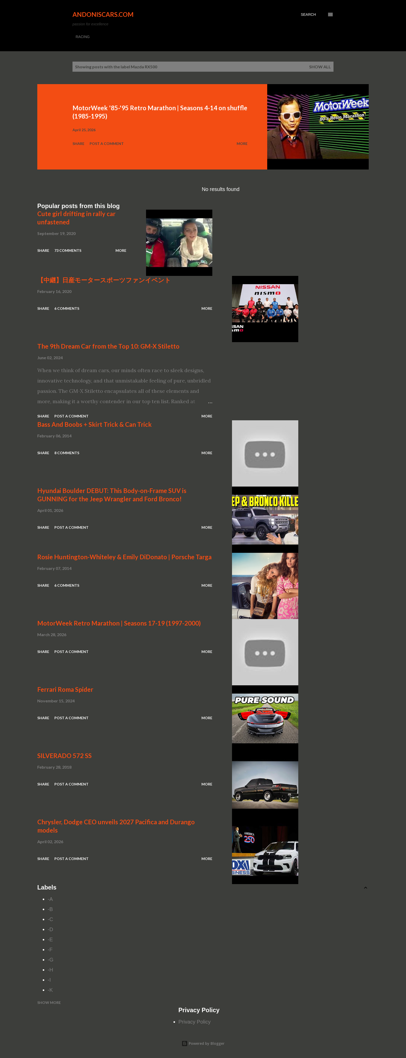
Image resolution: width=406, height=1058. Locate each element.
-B (50, 909)
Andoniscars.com (103, 14)
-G (50, 960)
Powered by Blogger (203, 1043)
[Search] (308, 14)
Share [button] (78, 143)
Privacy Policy (194, 1022)
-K (50, 990)
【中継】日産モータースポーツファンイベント (104, 280)
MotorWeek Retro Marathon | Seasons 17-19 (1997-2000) (119, 623)
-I (49, 980)
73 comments (67, 250)
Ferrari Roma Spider (65, 689)
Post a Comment (107, 143)
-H (50, 970)
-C (50, 919)
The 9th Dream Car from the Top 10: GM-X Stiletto (108, 346)
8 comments (66, 453)
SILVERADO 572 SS (64, 755)
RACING (83, 37)
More (242, 143)
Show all (320, 66)
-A (50, 899)
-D (50, 929)
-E (50, 939)
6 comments (66, 308)
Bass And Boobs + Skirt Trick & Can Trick (94, 424)
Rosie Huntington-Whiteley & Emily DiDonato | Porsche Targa (124, 557)
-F (50, 949)
